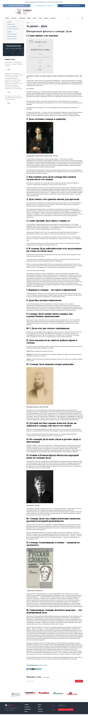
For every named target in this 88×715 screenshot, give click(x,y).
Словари (8, 32)
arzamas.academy (42, 666)
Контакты (53, 18)
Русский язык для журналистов (16, 6)
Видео (29, 18)
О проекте (14, 18)
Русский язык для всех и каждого (44, 6)
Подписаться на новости (66, 710)
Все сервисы (46, 678)
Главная (7, 18)
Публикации (22, 18)
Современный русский (64, 12)
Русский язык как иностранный (71, 6)
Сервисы (46, 18)
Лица (40, 18)
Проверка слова (11, 25)
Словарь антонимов (11, 39)
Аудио (35, 18)
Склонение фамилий (12, 27)
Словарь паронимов (12, 37)
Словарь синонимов (12, 34)
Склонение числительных (13, 29)
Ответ (8, 70)
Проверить (79, 682)
